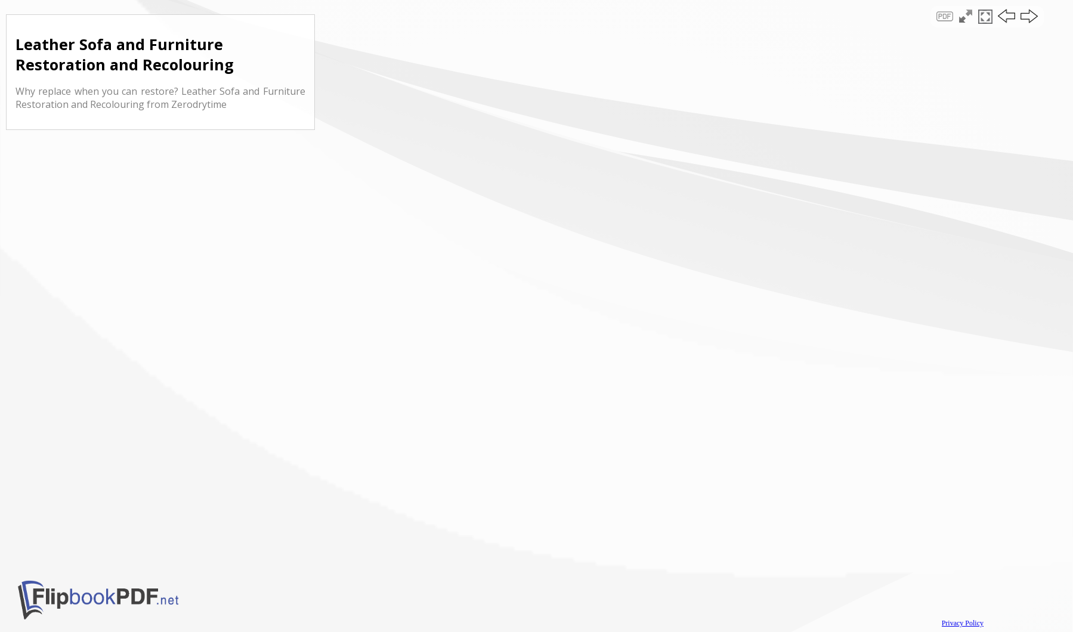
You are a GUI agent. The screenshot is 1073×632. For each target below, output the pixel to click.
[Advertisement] (537, 103)
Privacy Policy (963, 623)
